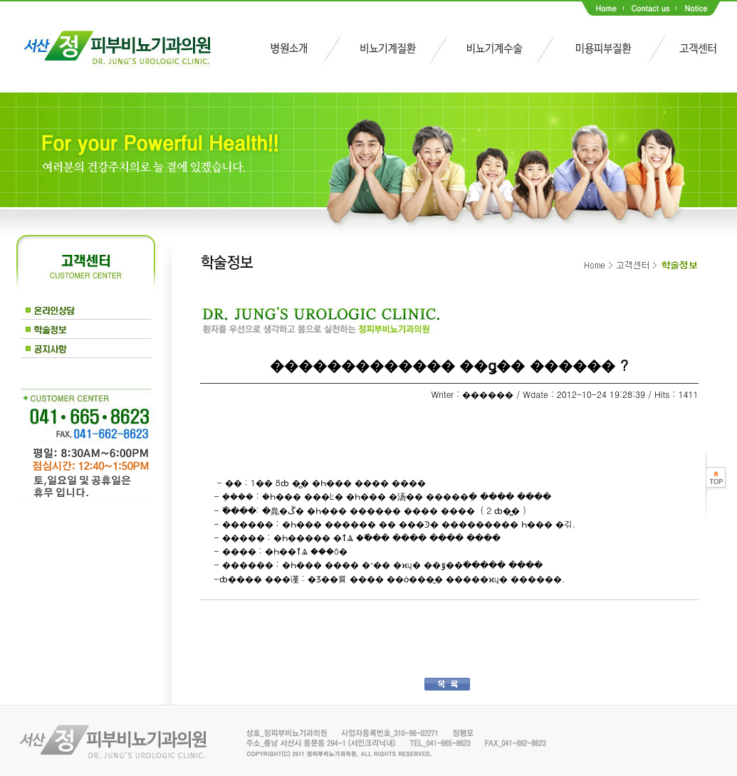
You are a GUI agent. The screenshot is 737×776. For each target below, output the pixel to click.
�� (222, 621)
